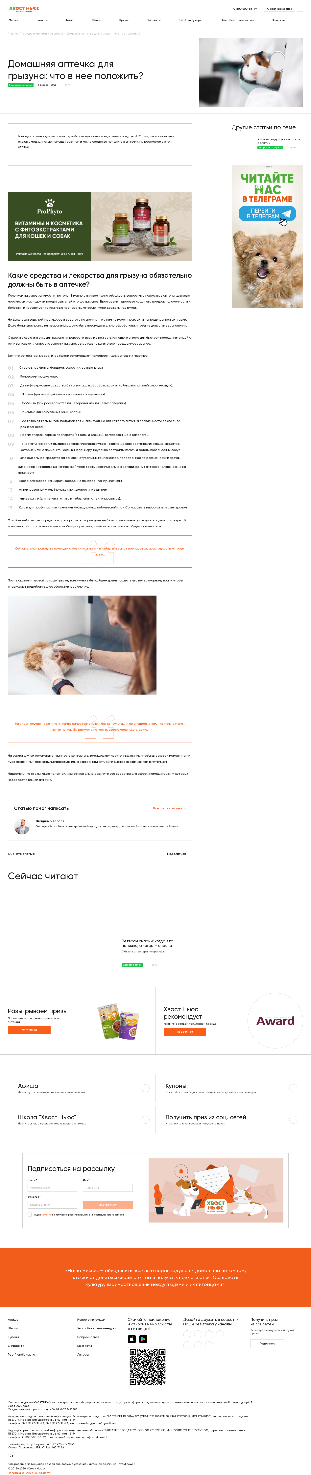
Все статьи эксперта (169, 808)
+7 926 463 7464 (53, 1447)
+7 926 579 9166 (64, 1444)
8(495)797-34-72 (33, 1423)
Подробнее (185, 1031)
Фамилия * (34, 1197)
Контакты (279, 20)
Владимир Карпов (50, 821)
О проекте (154, 20)
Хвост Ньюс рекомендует (237, 20)
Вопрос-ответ (88, 1337)
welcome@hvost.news (91, 1437)
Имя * (86, 1180)
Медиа (13, 20)
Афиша (69, 20)
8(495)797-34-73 (57, 1423)
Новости (42, 20)
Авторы (83, 1354)
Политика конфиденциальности (29, 1472)
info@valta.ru (107, 1423)
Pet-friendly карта (191, 20)
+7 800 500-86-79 (244, 9)
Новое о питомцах (91, 1319)
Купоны (124, 20)
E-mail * (32, 1180)
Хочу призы (29, 1029)
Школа (96, 20)
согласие (46, 1215)
